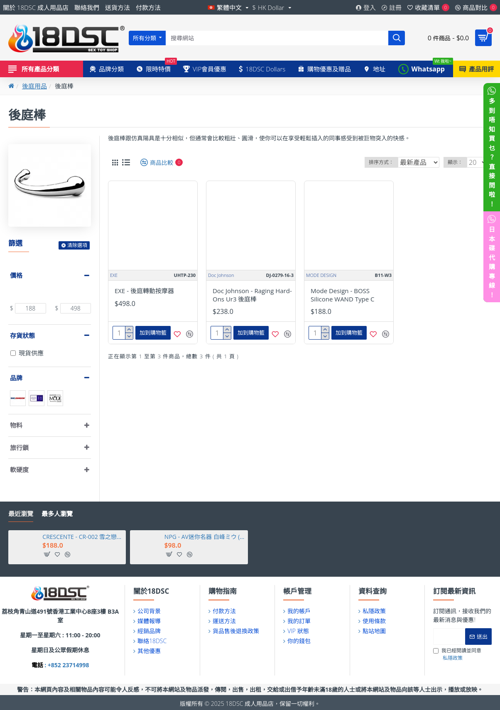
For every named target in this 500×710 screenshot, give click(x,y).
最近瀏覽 (20, 514)
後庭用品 (34, 86)
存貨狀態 (22, 335)
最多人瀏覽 (57, 514)
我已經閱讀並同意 (457, 654)
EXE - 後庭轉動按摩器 (144, 291)
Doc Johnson (221, 275)
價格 (16, 275)
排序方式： (380, 162)
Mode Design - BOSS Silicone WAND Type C (342, 295)
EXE (114, 275)
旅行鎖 (19, 447)
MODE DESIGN (321, 275)
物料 (16, 425)
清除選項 (77, 245)
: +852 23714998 (66, 665)
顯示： (458, 162)
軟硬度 (19, 469)
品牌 (16, 378)
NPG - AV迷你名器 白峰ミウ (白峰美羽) (204, 537)
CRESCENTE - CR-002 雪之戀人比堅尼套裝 (82, 537)
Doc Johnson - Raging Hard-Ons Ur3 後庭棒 (252, 295)
